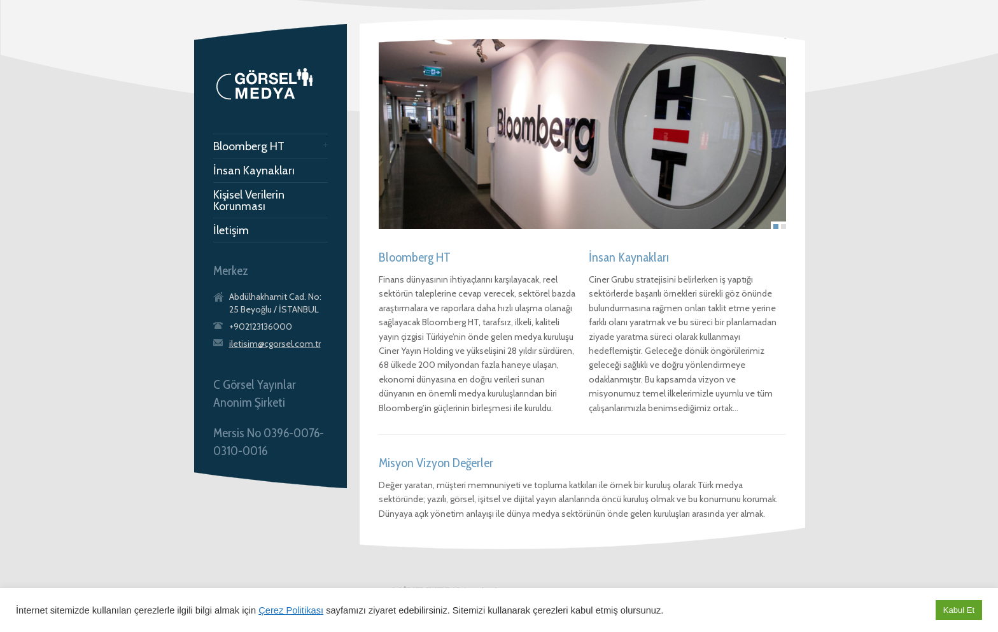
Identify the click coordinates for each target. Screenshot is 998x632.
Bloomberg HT (249, 146)
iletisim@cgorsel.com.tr (275, 343)
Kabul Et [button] (958, 610)
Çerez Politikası (290, 610)
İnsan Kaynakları (254, 170)
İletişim (231, 230)
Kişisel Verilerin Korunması (249, 200)
